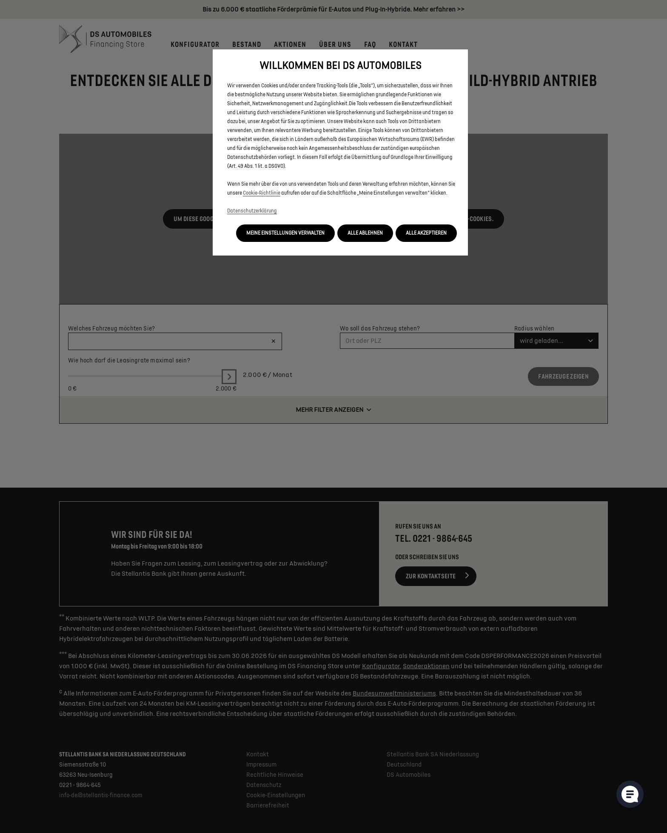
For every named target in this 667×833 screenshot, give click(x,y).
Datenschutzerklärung (252, 211)
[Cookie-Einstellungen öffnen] (630, 794)
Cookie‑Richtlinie (261, 193)
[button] (285, 233)
